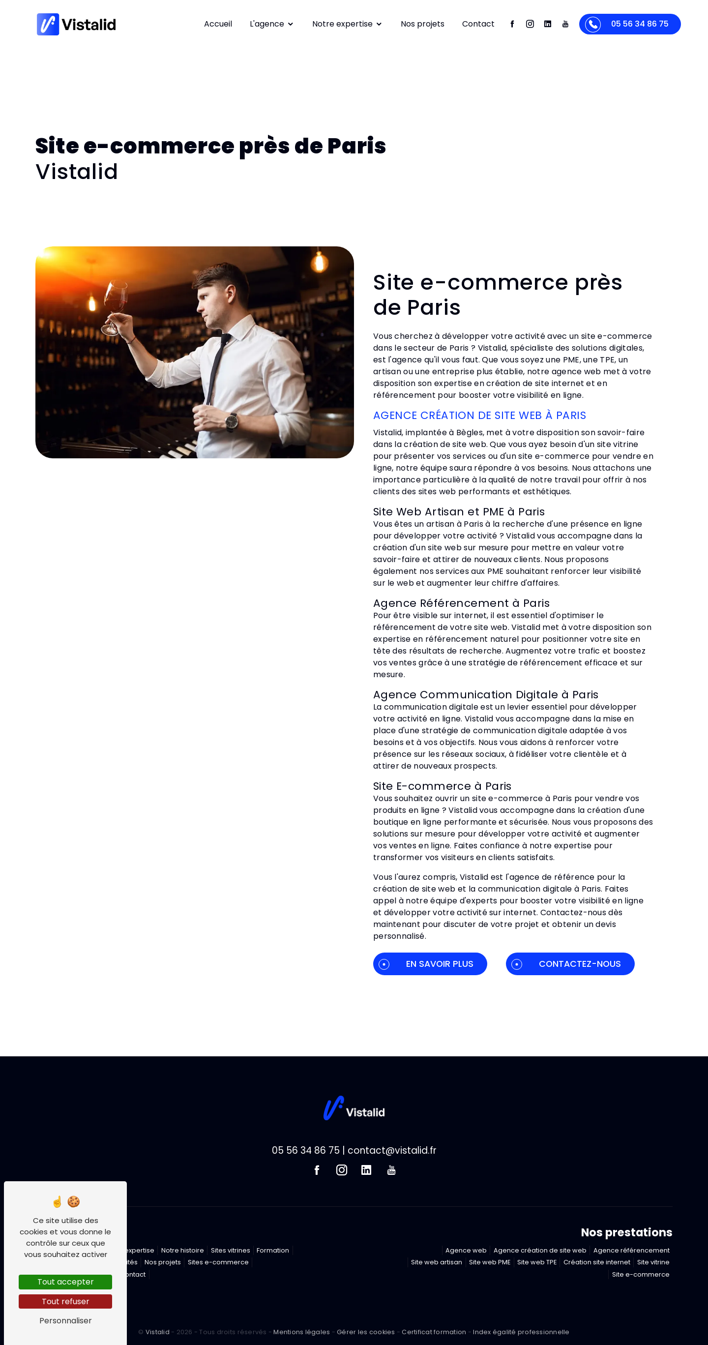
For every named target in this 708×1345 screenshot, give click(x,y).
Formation (273, 1250)
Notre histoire (182, 1250)
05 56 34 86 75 (627, 24)
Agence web (466, 1250)
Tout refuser (65, 1301)
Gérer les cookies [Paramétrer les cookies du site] (366, 1332)
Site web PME (489, 1262)
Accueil (218, 24)
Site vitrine (653, 1262)
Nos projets (422, 24)
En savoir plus (426, 964)
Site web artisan (436, 1262)
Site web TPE (537, 1262)
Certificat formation (434, 1332)
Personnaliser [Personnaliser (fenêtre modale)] (65, 1320)
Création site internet (596, 1262)
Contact (478, 24)
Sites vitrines (230, 1250)
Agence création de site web (540, 1250)
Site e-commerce (641, 1274)
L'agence (272, 24)
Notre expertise (347, 24)
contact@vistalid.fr (392, 1150)
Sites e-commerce (218, 1262)
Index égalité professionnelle (521, 1332)
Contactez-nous (566, 964)
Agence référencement (631, 1250)
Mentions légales (302, 1332)
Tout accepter (65, 1281)
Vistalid (158, 1332)
